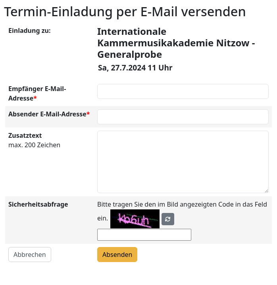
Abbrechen (29, 254)
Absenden (117, 254)
